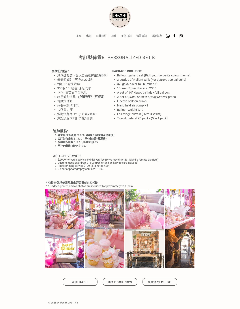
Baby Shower (158, 97)
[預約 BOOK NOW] (120, 282)
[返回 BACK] (80, 282)
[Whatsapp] (168, 36)
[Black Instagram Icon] (181, 36)
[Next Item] (189, 229)
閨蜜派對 (85, 97)
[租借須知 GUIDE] (159, 282)
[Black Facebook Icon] (174, 36)
